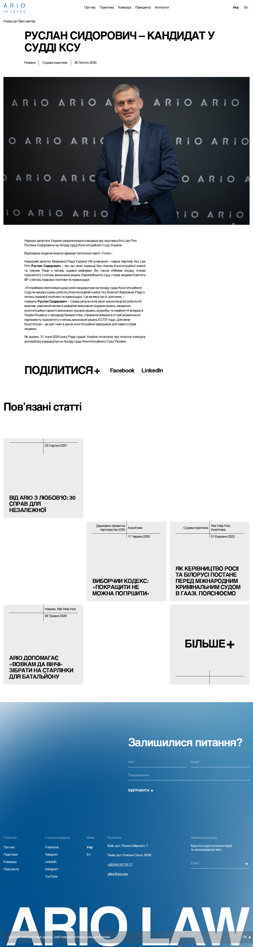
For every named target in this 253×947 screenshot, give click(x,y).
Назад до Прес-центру (19, 21)
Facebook (122, 371)
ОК (247, 937)
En (246, 7)
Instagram (51, 869)
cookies (48, 937)
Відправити (140, 790)
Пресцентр (143, 7)
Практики (107, 7)
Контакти (162, 7)
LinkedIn (152, 371)
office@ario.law (118, 874)
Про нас (90, 7)
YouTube (51, 876)
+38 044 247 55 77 (120, 865)
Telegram (51, 854)
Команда (124, 7)
